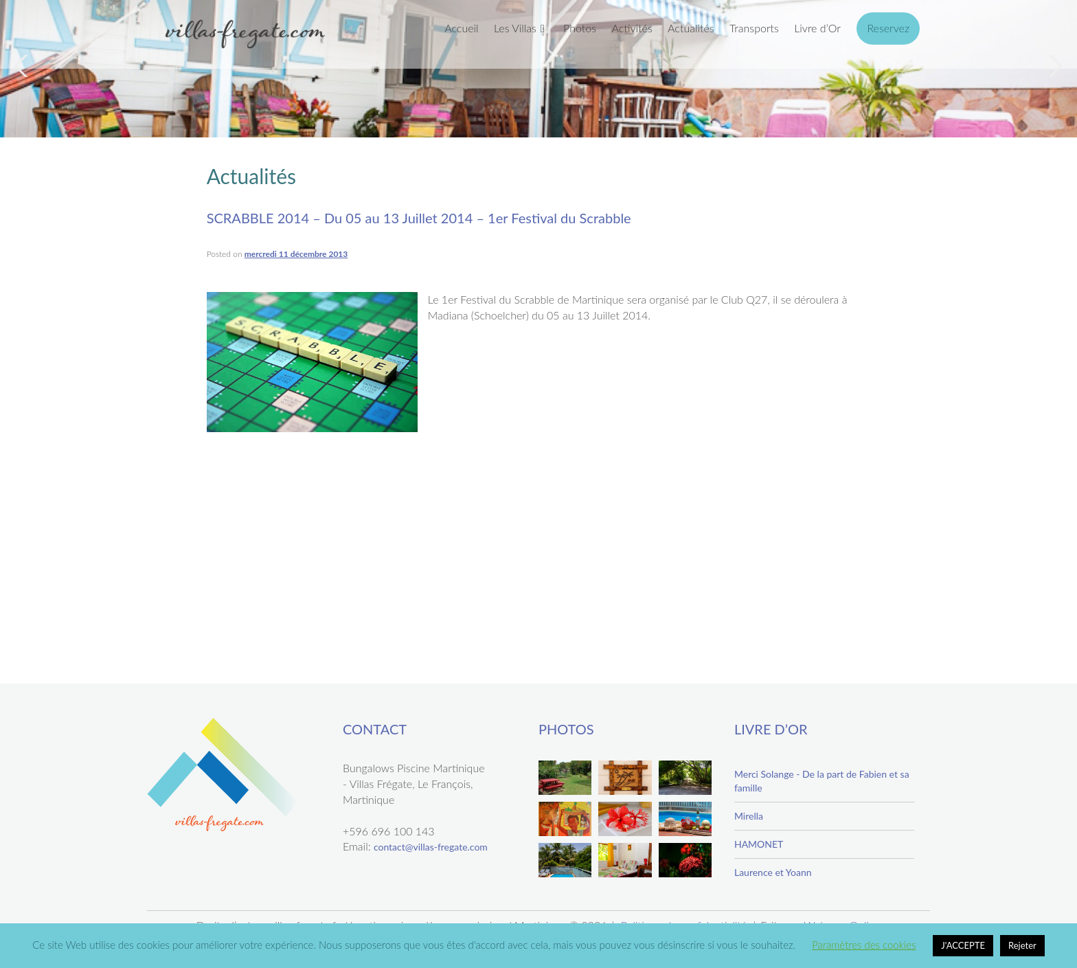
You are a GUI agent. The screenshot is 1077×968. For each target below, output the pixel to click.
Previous (23, 66)
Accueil (461, 27)
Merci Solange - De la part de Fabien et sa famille (821, 780)
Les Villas (515, 27)
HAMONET (758, 844)
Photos (579, 27)
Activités (631, 27)
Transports (754, 27)
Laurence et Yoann (773, 872)
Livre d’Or (817, 27)
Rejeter (1022, 945)
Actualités (691, 27)
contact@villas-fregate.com (431, 847)
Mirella (748, 816)
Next (1053, 66)
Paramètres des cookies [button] (864, 944)
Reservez (888, 27)
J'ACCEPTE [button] (963, 945)
